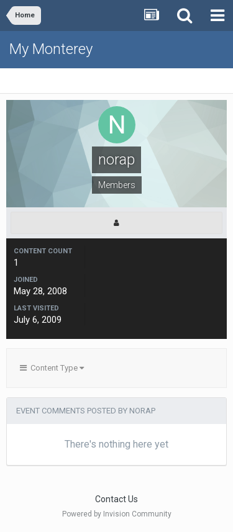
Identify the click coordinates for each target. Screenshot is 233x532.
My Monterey (51, 49)
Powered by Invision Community (116, 514)
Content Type (52, 367)
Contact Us (116, 499)
